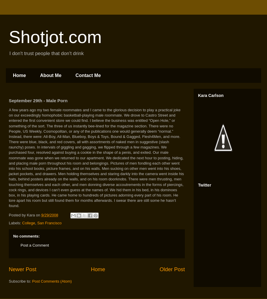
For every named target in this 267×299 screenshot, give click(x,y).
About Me (50, 75)
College (28, 223)
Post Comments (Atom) (52, 281)
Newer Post (22, 269)
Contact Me (88, 75)
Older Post (172, 269)
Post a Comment (35, 245)
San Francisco (49, 223)
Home (19, 75)
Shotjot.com (55, 37)
